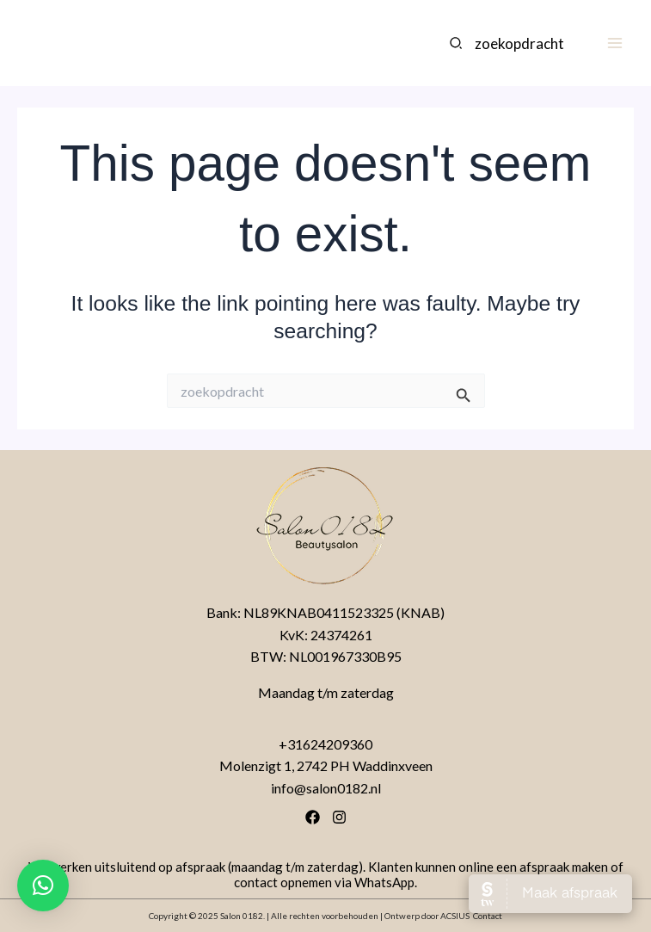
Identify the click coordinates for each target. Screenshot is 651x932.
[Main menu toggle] (614, 43)
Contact (487, 915)
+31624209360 (325, 744)
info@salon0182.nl (326, 788)
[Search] (456, 43)
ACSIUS (455, 915)
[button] (43, 885)
